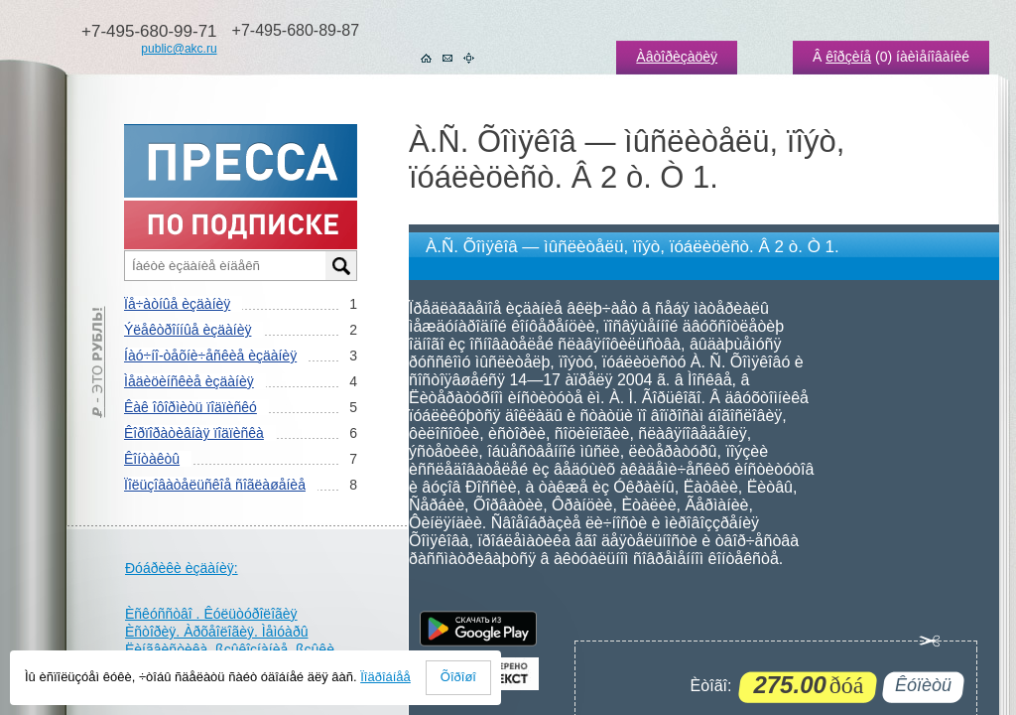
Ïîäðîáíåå (385, 676)
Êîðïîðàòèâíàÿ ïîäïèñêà (194, 433)
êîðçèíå (848, 57)
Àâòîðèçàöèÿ (676, 57)
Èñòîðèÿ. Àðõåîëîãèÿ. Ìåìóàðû (216, 632)
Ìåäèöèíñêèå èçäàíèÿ (189, 381)
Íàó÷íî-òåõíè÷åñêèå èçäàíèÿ (210, 355)
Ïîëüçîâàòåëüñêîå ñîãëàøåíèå (215, 485)
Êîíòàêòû (152, 459)
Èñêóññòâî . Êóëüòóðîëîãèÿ (211, 614)
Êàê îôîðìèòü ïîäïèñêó (190, 407)
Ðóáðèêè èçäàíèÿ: (181, 568)
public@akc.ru (178, 49)
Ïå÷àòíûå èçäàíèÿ (177, 304)
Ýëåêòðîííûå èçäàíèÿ (187, 330)
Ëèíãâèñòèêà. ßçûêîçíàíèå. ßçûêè (229, 649)
